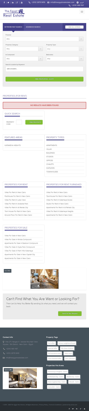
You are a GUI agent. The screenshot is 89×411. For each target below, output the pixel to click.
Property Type (51, 45)
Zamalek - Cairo (54, 387)
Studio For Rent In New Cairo (57, 204)
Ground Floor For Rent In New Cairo (18, 215)
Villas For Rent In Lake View (15, 200)
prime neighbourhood (67, 343)
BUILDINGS (50, 153)
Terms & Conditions (55, 405)
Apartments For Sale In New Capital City (20, 255)
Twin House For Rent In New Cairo (18, 211)
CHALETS (50, 164)
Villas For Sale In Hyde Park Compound (20, 247)
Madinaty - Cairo (73, 377)
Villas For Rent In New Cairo (15, 192)
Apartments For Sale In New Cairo (17, 258)
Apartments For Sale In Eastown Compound (21, 243)
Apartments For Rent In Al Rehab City (60, 208)
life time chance (67, 348)
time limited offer (55, 358)
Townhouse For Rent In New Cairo (59, 196)
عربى (82, 2)
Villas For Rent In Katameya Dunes (59, 200)
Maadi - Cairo (74, 382)
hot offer (51, 343)
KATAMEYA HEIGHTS (13, 145)
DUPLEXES (50, 168)
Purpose (8, 35)
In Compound (10, 55)
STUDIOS (49, 157)
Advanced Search (33, 27)
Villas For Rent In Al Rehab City (16, 208)
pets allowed (70, 358)
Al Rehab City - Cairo (55, 377)
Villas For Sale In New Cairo (15, 236)
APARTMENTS (51, 145)
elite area (68, 353)
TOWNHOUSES (52, 172)
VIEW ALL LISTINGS (74, 27)
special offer (52, 348)
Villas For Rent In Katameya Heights (59, 211)
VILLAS (49, 149)
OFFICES (49, 161)
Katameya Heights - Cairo (57, 372)
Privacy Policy (43, 405)
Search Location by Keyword (15, 65)
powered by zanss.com (70, 405)
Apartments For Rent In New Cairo (59, 215)
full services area (54, 353)
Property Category (12, 45)
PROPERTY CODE (10, 123)
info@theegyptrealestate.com (62, 2)
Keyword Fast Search (13, 27)
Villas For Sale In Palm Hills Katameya (19, 251)
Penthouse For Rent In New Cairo (17, 196)
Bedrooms (49, 55)
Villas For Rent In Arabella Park (16, 204)
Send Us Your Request (69, 313)
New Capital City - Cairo (57, 382)
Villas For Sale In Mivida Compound (18, 240)
